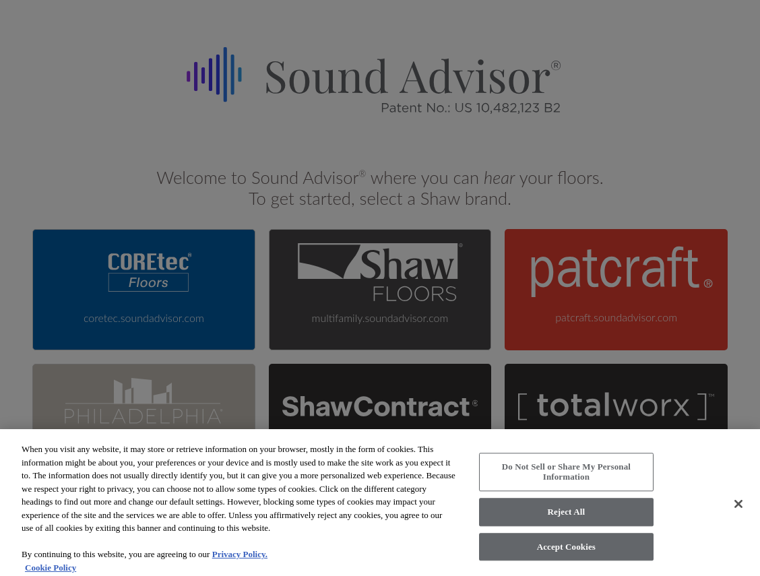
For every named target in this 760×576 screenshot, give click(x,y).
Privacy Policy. (239, 559)
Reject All (566, 516)
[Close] (738, 508)
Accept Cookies (566, 551)
